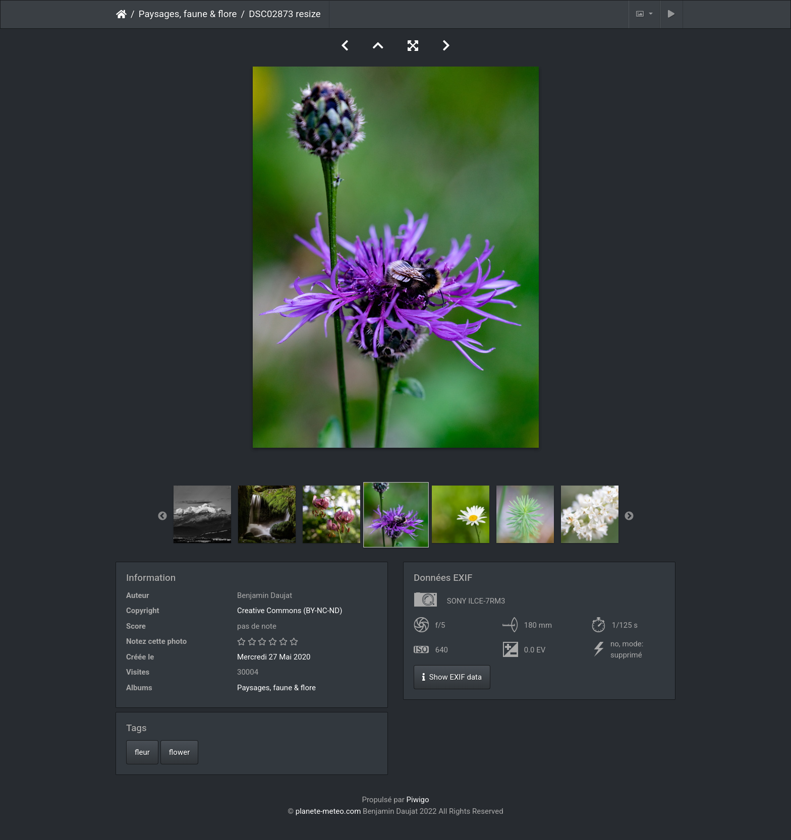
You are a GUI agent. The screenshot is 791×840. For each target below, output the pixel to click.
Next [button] (629, 516)
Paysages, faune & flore (188, 14)
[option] (202, 514)
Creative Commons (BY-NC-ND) (289, 610)
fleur (142, 752)
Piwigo (418, 799)
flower (179, 752)
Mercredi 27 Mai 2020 (274, 657)
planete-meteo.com (328, 811)
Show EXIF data (452, 677)
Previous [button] (162, 516)
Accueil (121, 14)
